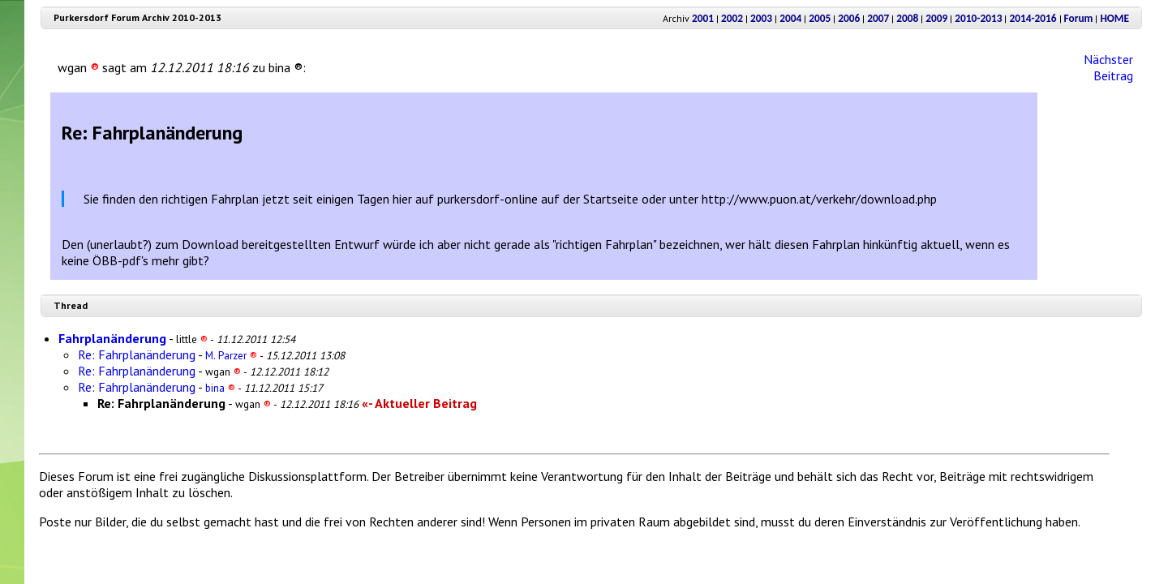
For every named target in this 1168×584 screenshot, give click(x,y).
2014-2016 (1032, 18)
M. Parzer (231, 355)
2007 (878, 18)
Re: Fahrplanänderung (136, 354)
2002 (732, 18)
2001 (703, 18)
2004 (790, 18)
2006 (849, 18)
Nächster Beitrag (1108, 67)
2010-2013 (978, 18)
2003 (761, 18)
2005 (820, 18)
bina (220, 387)
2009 (936, 18)
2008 (907, 18)
